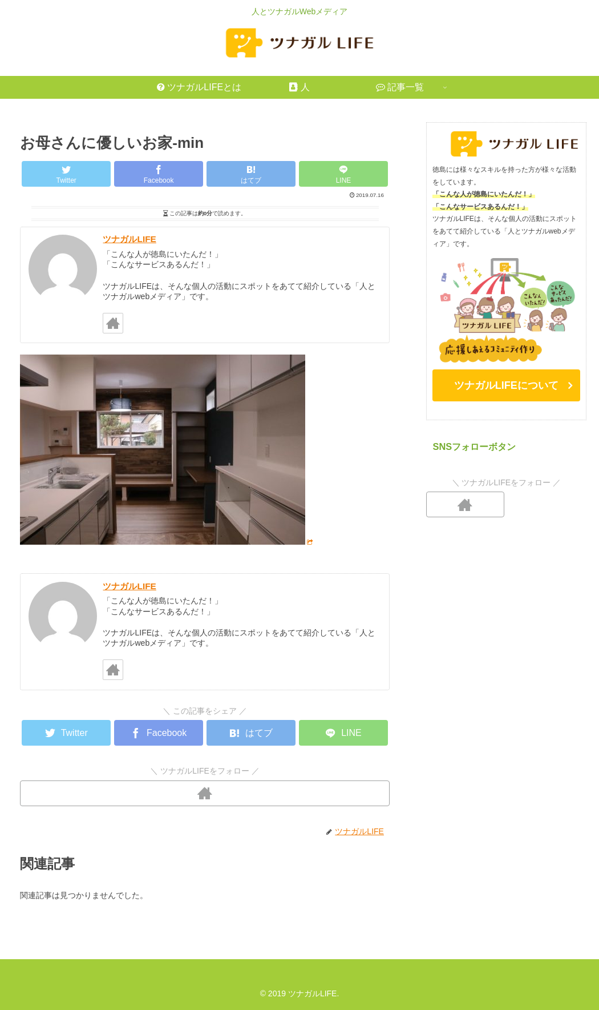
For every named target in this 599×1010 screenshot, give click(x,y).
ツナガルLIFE (129, 239)
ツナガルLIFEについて (506, 385)
